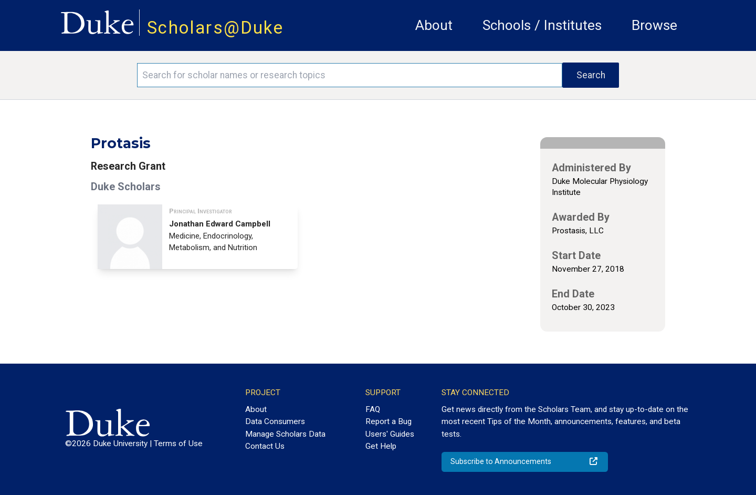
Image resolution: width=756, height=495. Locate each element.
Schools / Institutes (542, 25)
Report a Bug (388, 421)
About (434, 25)
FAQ (372, 409)
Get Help (380, 446)
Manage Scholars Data (285, 434)
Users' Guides (389, 434)
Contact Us (265, 446)
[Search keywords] (349, 75)
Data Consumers (275, 421)
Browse (654, 25)
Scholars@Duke (215, 27)
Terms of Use (178, 443)
